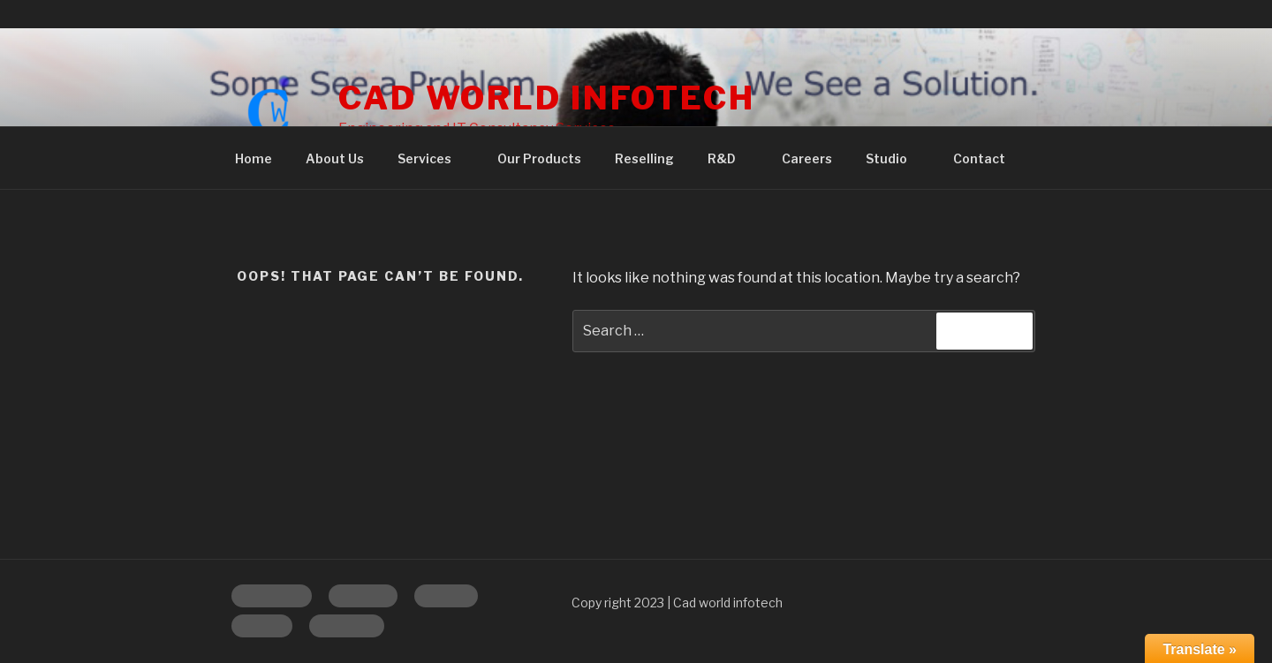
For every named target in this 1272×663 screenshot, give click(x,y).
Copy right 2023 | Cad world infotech (677, 602)
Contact (979, 158)
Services (433, 158)
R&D (730, 158)
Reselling (644, 158)
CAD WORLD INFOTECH (546, 98)
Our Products (539, 158)
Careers (807, 158)
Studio (895, 158)
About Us (335, 158)
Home (253, 158)
